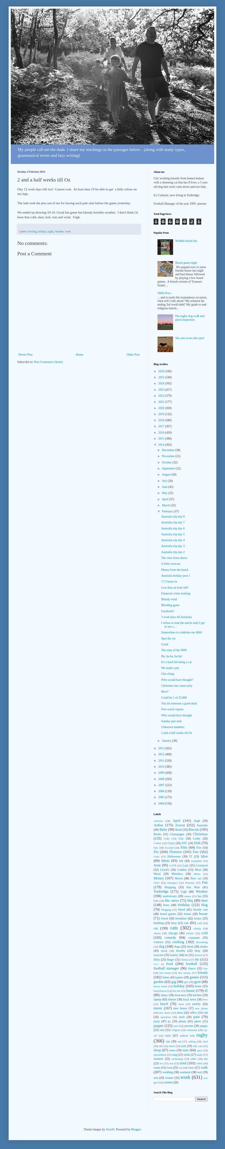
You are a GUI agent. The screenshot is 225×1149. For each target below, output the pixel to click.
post (176, 1026)
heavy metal (160, 986)
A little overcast (170, 563)
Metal (157, 874)
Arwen (180, 825)
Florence (175, 852)
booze (203, 914)
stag (174, 1054)
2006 (161, 791)
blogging (166, 909)
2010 (161, 766)
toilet (199, 1063)
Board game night (186, 262)
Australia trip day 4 (173, 540)
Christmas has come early (176, 685)
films (157, 959)
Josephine (196, 861)
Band (178, 829)
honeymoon (160, 990)
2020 (161, 408)
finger (170, 959)
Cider (167, 838)
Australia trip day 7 (173, 522)
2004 (161, 803)
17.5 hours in (169, 581)
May (165, 493)
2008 (161, 779)
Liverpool (202, 865)
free (205, 968)
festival (198, 955)
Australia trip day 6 (173, 528)
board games (168, 914)
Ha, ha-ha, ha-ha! (171, 656)
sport (199, 1050)
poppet (159, 1026)
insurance (180, 995)
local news (189, 999)
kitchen (197, 995)
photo (197, 1021)
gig (174, 982)
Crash (164, 644)
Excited (169, 847)
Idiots (165, 861)
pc (169, 1021)
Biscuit (193, 829)
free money (184, 972)
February (168, 511)
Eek (156, 847)
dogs (177, 946)
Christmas (200, 834)
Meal (198, 869)
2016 (161, 432)
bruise (197, 918)
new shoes (164, 1012)
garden (159, 982)
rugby (50, 231)
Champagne (177, 834)
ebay (197, 950)
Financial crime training (175, 593)
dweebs (180, 950)
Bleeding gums (170, 605)
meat (181, 1004)
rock (168, 1035)
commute (194, 937)
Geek (156, 856)
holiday (42, 231)
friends (203, 973)
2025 (161, 377)
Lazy (186, 865)
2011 (161, 760)
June (165, 487)
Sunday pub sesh (171, 721)
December (168, 450)
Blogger (136, 1129)
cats (174, 928)
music (158, 1008)
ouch (182, 1017)
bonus (187, 914)
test (171, 1063)
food (169, 964)
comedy (170, 937)
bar (199, 896)
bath (156, 900)
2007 (161, 785)
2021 (161, 401)
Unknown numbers (172, 727)
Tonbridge (161, 891)
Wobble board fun (186, 241)
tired (183, 1063)
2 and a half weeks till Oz (176, 733)
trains (157, 1067)
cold (204, 933)
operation (166, 1017)
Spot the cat (168, 638)
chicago (173, 933)
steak (187, 1054)
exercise (159, 955)
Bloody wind (169, 599)
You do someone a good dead (179, 703)
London (182, 869)
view (191, 1067)
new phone (201, 1008)
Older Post (133, 354)
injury (164, 995)
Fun (195, 852)
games (194, 977)
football (191, 964)
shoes (172, 1046)
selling (192, 1041)
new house (180, 1008)
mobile (196, 1004)
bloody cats (200, 909)
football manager (166, 968)
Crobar (157, 843)
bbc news (172, 900)
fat (186, 955)
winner (169, 1077)
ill (206, 991)
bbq (190, 900)
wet (199, 1072)
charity (197, 928)
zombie (168, 1082)
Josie (157, 865)
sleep (157, 1050)
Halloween (174, 856)
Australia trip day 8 (173, 516)
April (165, 499)
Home (79, 354)
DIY (184, 843)
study (199, 1054)
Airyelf (110, 1129)
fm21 (156, 964)
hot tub (176, 990)
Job (181, 861)
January (167, 740)
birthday (184, 905)
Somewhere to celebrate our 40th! (181, 632)
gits (186, 982)
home (198, 986)
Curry (171, 843)
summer (158, 1058)
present (188, 1026)
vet (180, 1067)
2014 (161, 444)
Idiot (204, 856)
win (156, 1077)
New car (196, 878)
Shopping (170, 887)
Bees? (164, 691)
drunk (164, 950)
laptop (157, 999)
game (179, 977)
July (165, 480)
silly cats (197, 1046)
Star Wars (193, 887)
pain (196, 1017)
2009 (161, 772)
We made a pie (170, 668)
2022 (161, 395)
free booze (165, 972)
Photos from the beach (174, 569)
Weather (59, 231)
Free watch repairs (172, 709)
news (180, 1012)
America (158, 820)
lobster (172, 999)
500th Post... (165, 293)
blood (181, 909)
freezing (32, 231)
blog (204, 905)
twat (169, 1067)
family (174, 955)
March (166, 505)
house (190, 991)
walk (204, 1067)
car (186, 923)
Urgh (184, 891)
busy (174, 923)
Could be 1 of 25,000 (174, 697)
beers (166, 905)
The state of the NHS (174, 650)
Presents (189, 882)
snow (172, 1050)
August (166, 474)
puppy (204, 1026)
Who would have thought (176, 715)
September (168, 468)
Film (183, 847)
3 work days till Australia (176, 617)
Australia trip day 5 (173, 534)
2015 (161, 438)
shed (205, 1041)
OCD (156, 882)
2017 (161, 426)
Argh (197, 820)
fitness (184, 959)
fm (197, 959)
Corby (197, 838)
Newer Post (25, 354)
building (159, 923)
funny (166, 977)
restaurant (191, 1030)
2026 (161, 371)
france (192, 968)
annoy (187, 896)
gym (197, 982)
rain (162, 1030)
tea (161, 1063)
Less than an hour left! (174, 587)
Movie (179, 878)
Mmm (197, 874)
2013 (161, 748)
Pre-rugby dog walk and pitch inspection (189, 317)
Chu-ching (167, 673)
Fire (198, 847)
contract (158, 942)
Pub (205, 882)
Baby (163, 829)
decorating (202, 942)
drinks (204, 946)
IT (190, 856)
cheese (157, 933)
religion (176, 1030)
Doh (197, 843)
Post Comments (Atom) (48, 362)
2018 (161, 420)
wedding (167, 1072)
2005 (161, 797)
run (168, 1041)
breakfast (180, 918)
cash (199, 923)
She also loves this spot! (189, 338)
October (167, 462)
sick (183, 1046)
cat (156, 928)
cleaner (190, 933)
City (181, 838)
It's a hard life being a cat (176, 662)
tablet (193, 1058)
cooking (178, 942)
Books (157, 834)
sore (186, 1050)
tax (206, 1058)
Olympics (172, 882)
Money (159, 878)
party (157, 1021)
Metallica (177, 874)
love (205, 999)
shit (161, 1046)
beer (204, 900)
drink (190, 946)
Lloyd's (164, 869)
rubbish (184, 1035)
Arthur (158, 825)
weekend (185, 1072)
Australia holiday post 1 (175, 575)
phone (182, 1021)
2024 (161, 383)
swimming (177, 1058)
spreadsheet (160, 1054)
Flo (156, 852)
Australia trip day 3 (173, 546)
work (68, 231)
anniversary (170, 896)
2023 (161, 389)
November (168, 456)
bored (164, 918)
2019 (161, 414)
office (193, 1012)
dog (161, 946)
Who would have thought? (177, 679)
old (206, 1012)
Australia (202, 825)
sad (179, 1041)
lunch (164, 1004)
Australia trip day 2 (173, 552)
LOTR (172, 865)
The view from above (174, 558)
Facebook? (167, 611)
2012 (161, 754)
